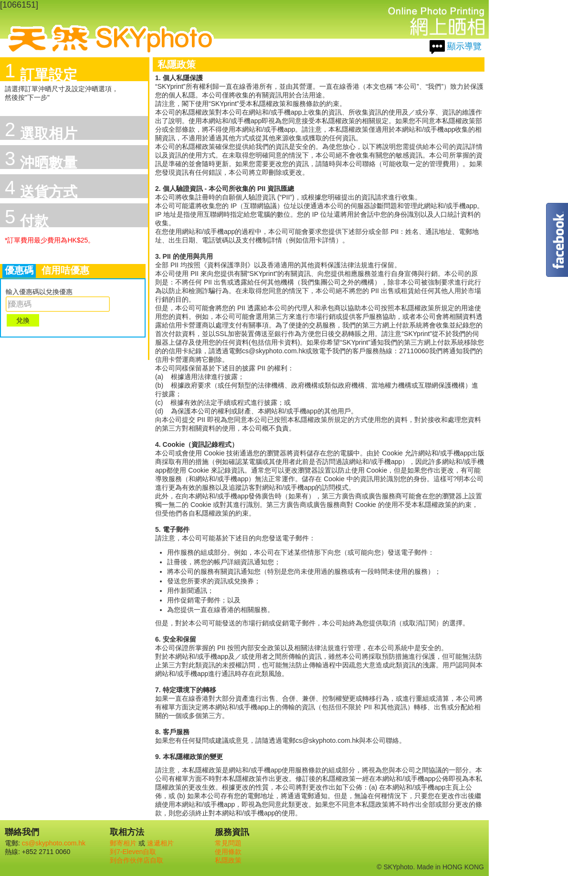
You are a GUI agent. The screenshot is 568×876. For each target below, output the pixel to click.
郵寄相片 (123, 843)
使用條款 (228, 851)
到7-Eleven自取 (133, 851)
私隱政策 (228, 860)
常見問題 (228, 843)
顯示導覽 (464, 46)
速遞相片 (160, 843)
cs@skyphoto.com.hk (53, 843)
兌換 (23, 320)
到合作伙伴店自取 (136, 860)
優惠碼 (19, 270)
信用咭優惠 (65, 270)
